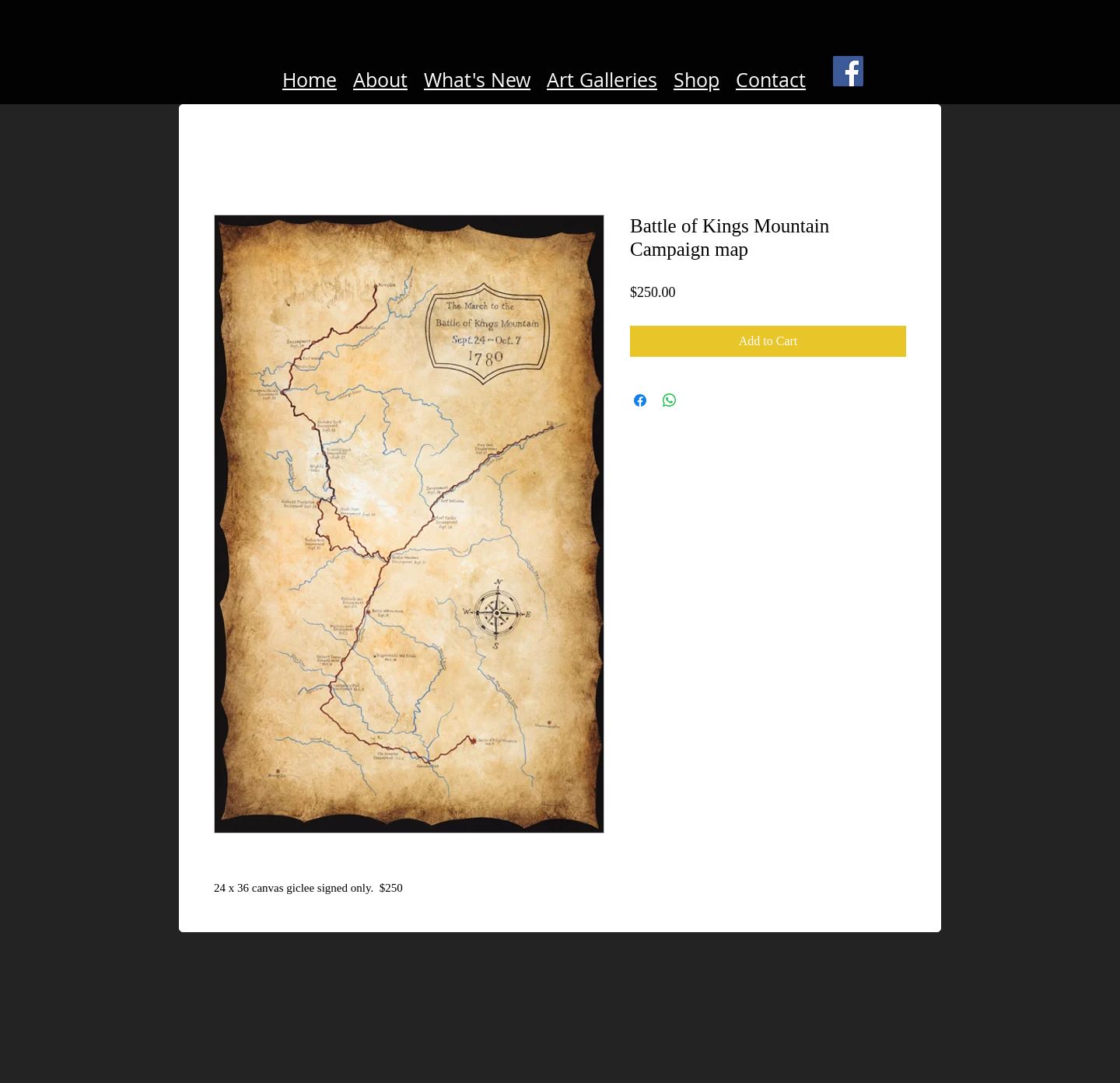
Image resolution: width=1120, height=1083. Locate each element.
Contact (771, 80)
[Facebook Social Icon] (848, 71)
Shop (696, 80)
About (380, 80)
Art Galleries (602, 80)
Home (309, 80)
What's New (477, 80)
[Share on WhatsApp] (669, 400)
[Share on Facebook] (640, 400)
